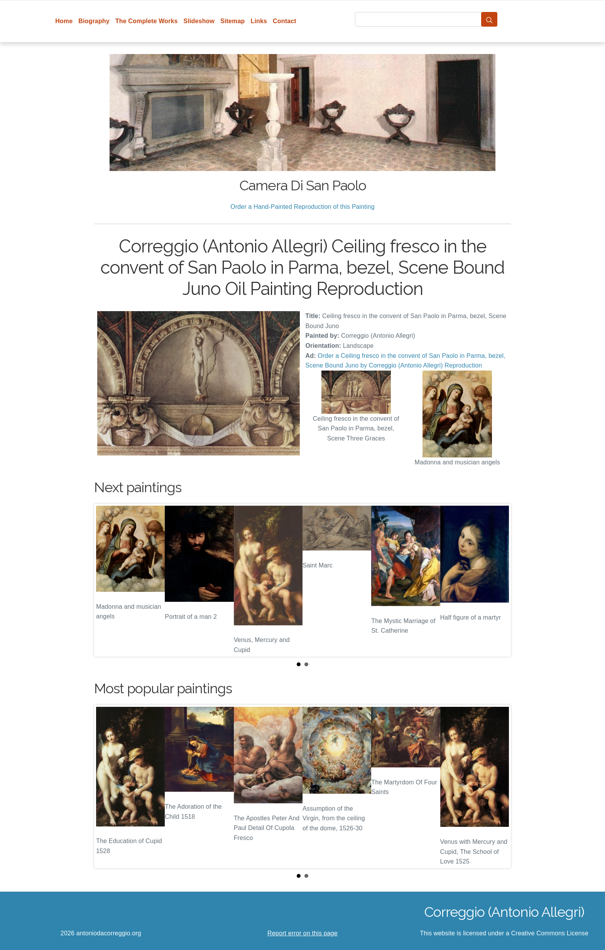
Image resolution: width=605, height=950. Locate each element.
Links (259, 21)
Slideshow (199, 21)
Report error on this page (302, 933)
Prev (106, 580)
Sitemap (232, 21)
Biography (94, 21)
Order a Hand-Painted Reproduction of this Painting (302, 206)
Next (499, 580)
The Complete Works (146, 21)
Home (64, 21)
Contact (284, 21)
